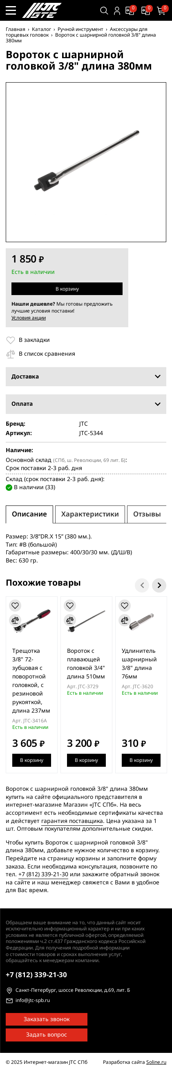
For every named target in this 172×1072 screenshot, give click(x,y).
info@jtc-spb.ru (33, 1001)
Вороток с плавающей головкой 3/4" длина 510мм (86, 664)
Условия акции (28, 318)
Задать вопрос (46, 1034)
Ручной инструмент (80, 29)
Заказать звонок (46, 1019)
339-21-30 (36, 975)
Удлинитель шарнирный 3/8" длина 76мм (139, 664)
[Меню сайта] (11, 10)
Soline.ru (156, 1062)
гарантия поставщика (72, 821)
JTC (83, 424)
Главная (15, 29)
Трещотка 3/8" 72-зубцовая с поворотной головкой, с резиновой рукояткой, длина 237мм (31, 681)
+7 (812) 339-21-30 (43, 874)
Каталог (41, 29)
